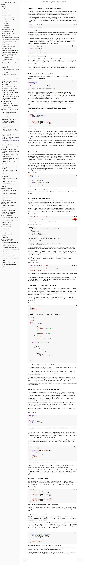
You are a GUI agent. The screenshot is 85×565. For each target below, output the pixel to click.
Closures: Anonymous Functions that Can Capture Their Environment (10, 138)
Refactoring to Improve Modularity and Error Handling (9, 118)
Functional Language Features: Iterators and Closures (8, 134)
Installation (5, 10)
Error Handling (4, 84)
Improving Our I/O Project (9, 144)
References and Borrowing (9, 33)
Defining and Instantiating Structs (10, 39)
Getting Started (4, 8)
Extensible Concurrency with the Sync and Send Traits (10, 199)
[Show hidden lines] (76, 24)
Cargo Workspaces (7, 156)
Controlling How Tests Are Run (10, 105)
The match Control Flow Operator (10, 50)
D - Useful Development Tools (10, 258)
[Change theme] (24, 1)
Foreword (3, 4)
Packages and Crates (7, 57)
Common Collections (6, 72)
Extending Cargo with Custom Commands (10, 162)
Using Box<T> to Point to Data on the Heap (10, 167)
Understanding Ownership (7, 29)
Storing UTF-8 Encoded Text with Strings (10, 78)
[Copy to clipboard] (73, 24)
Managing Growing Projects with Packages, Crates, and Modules (8, 55)
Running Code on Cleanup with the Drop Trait (10, 175)
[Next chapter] (80, 560)
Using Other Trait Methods (37, 514)
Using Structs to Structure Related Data (10, 37)
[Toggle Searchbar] (27, 1)
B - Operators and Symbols (9, 255)
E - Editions (5, 260)
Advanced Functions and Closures (8, 234)
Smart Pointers (5, 165)
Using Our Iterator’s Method (39, 478)
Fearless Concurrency (6, 188)
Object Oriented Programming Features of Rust (8, 203)
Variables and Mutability (8, 19)
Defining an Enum (7, 48)
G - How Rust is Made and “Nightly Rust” (9, 265)
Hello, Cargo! (5, 14)
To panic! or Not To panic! (8, 90)
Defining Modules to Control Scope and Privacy (10, 60)
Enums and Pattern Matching (8, 46)
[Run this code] (74, 24)
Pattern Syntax (6, 224)
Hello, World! (6, 12)
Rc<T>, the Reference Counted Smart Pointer (10, 179)
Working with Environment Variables (9, 126)
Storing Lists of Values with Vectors (9, 75)
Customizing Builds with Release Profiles (10, 152)
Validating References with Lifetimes (9, 99)
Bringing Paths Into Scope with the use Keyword (10, 66)
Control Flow (5, 27)
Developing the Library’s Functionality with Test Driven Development (8, 123)
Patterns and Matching (6, 215)
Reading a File (6, 116)
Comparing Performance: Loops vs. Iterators (10, 146)
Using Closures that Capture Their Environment (42, 285)
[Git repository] (83, 1)
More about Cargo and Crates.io (8, 149)
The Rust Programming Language (8, 2)
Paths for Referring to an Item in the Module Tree (10, 63)
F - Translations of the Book (9, 262)
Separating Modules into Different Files (10, 70)
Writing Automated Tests (7, 101)
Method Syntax (6, 44)
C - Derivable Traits (7, 257)
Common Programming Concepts (8, 17)
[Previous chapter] (25, 560)
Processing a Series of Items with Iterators (10, 141)
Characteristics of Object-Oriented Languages (9, 206)
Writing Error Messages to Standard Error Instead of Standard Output (10, 131)
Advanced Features (6, 226)
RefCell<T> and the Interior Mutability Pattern (9, 182)
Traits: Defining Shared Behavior (10, 96)
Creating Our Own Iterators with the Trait (44, 389)
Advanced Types (7, 232)
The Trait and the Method (40, 74)
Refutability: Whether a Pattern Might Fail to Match (10, 221)
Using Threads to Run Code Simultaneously (9, 191)
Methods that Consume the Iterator (39, 152)
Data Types (5, 21)
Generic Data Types (7, 94)
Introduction (3, 6)
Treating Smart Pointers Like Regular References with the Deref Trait (9, 172)
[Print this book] (81, 1)
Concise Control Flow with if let (10, 52)
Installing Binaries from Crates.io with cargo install (10, 159)
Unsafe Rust (6, 228)
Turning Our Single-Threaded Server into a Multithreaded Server (10, 246)
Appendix (4, 251)
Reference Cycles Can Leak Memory (9, 185)
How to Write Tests (7, 103)
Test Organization (7, 107)
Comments (5, 25)
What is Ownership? (7, 31)
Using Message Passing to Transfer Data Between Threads (9, 194)
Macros (5, 237)
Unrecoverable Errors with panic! (10, 86)
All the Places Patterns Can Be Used (10, 218)
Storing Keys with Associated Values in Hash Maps (9, 82)
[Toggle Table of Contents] (21, 1)
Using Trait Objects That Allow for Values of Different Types (10, 209)
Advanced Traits (7, 230)
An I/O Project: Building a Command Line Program (9, 110)
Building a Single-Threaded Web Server (10, 243)
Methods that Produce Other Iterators (39, 198)
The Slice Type (6, 35)
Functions (5, 23)
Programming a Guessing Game (8, 16)
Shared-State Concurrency (9, 197)
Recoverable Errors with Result (10, 88)
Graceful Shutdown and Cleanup (10, 249)
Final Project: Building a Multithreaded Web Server (7, 240)
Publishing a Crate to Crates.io (10, 154)
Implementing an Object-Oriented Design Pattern (9, 213)
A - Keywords (6, 253)
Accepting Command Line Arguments (9, 113)
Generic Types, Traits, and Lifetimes (9, 92)
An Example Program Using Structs (9, 41)
